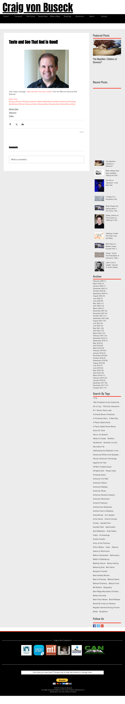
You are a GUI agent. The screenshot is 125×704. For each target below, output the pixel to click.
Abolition (110, 438)
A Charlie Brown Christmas (104, 414)
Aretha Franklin (99, 539)
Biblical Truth (114, 583)
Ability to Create (99, 438)
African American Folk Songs (105, 458)
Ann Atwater (110, 515)
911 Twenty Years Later (102, 410)
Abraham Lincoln (110, 442)
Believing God (98, 567)
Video (11, 116)
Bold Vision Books (100, 599)
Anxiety (96, 523)
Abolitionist (97, 442)
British (95, 611)
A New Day (113, 418)
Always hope (111, 471)
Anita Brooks (98, 515)
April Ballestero (99, 531)
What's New (13, 109)
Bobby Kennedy (99, 595)
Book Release (114, 599)
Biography (107, 587)
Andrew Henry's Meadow (103, 511)
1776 (95, 398)
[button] (62, 682)
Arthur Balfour (98, 547)
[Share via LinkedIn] (22, 124)
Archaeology (104, 535)
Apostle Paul (105, 523)
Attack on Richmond (101, 551)
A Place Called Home (101, 422)
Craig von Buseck (38, 7)
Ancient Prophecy (100, 503)
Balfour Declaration (101, 555)
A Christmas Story (100, 418)
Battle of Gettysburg (101, 559)
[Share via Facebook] (10, 124)
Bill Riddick (97, 587)
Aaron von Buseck (100, 434)
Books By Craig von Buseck (104, 603)
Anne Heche (98, 519)
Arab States (111, 531)
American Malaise (100, 487)
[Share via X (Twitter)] (16, 124)
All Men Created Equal (102, 467)
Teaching (12, 112)
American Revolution (101, 499)
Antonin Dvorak (111, 519)
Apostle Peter (98, 527)
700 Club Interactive (111, 406)
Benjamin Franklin (100, 571)
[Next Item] (117, 48)
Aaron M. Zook (99, 430)
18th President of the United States (107, 402)
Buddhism (103, 611)
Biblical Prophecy (100, 583)
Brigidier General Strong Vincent (106, 607)
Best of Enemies (99, 579)
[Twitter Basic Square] (98, 625)
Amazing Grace (99, 475)
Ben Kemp (110, 567)
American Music (99, 491)
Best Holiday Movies (101, 575)
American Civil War (100, 479)
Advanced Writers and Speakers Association (107, 454)
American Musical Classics (104, 495)
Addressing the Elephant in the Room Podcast (107, 450)
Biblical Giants (113, 579)
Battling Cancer (99, 563)
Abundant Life (98, 446)
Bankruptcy (114, 555)
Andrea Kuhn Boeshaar (102, 507)
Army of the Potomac (101, 543)
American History (100, 483)
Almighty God (98, 471)
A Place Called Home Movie (104, 426)
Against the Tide (99, 463)
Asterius (115, 547)
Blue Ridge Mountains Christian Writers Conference (107, 591)
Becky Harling (112, 563)
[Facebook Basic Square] (94, 625)
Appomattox (110, 527)
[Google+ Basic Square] (102, 625)
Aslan (108, 547)
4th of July (97, 406)
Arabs (95, 535)
